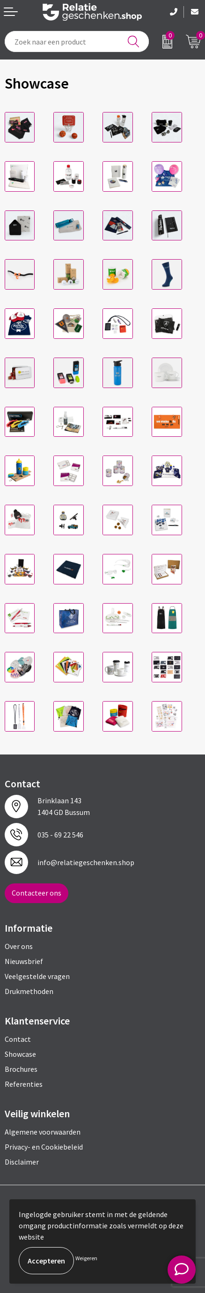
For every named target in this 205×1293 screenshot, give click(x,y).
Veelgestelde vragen (37, 976)
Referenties (24, 1084)
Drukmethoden (29, 991)
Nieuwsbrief (24, 961)
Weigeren (86, 1258)
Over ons (19, 946)
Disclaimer (22, 1161)
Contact (18, 1039)
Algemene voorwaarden (43, 1131)
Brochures (21, 1069)
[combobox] (77, 41)
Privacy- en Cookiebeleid (44, 1146)
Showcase (20, 1054)
